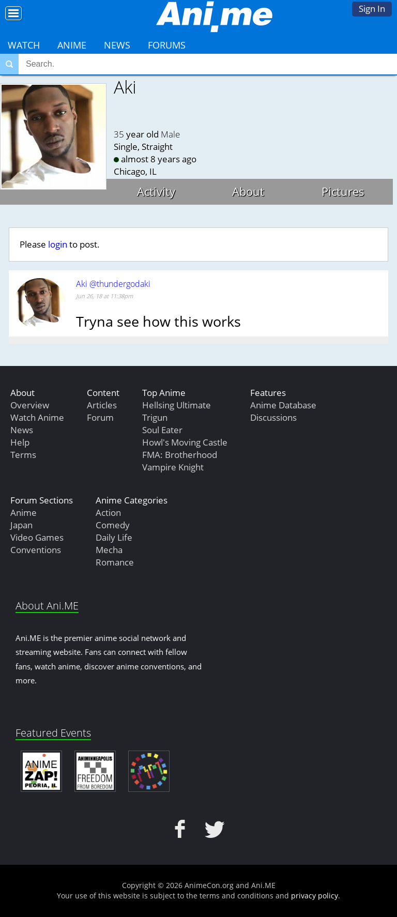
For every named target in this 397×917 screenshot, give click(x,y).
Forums (167, 45)
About (248, 191)
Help (19, 442)
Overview (29, 405)
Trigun (154, 417)
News (117, 45)
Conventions (35, 550)
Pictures (343, 191)
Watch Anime (37, 417)
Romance (115, 562)
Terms (23, 455)
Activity (156, 191)
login (57, 244)
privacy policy (314, 895)
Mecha (109, 550)
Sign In (372, 8)
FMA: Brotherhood (179, 455)
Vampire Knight (173, 467)
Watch (24, 45)
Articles (102, 405)
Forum (100, 417)
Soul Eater (162, 430)
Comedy (113, 525)
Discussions (273, 417)
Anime (71, 45)
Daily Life (114, 537)
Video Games (37, 537)
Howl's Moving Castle (184, 442)
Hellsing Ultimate (176, 405)
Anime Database (283, 405)
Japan (21, 525)
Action (108, 512)
